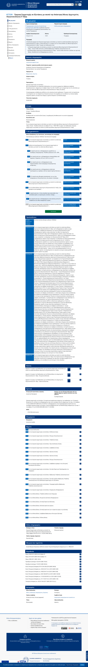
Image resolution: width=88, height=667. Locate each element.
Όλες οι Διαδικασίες (12, 620)
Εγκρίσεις (45, 592)
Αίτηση (10, 26)
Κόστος (10, 34)
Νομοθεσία (11, 50)
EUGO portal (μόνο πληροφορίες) (62, 26)
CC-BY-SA (66, 620)
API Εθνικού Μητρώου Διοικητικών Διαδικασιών (44, 653)
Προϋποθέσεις (12, 31)
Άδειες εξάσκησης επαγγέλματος (34, 592)
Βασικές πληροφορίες (14, 23)
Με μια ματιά (12, 20)
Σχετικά (11, 36)
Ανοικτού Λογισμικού (71, 617)
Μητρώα (11, 47)
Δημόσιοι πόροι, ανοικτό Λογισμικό (38, 627)
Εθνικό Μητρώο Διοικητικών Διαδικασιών (33, 5)
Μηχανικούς (29, 74)
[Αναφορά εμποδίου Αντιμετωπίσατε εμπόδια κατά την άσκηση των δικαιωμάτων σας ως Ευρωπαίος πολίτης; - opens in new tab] (25, 639)
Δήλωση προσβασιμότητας (37, 625)
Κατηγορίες (11, 53)
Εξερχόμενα (12, 39)
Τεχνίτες (35, 74)
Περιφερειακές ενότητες (32, 26)
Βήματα (10, 42)
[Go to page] (72, 4)
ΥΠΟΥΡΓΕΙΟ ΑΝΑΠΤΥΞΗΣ (32, 62)
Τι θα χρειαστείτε (13, 28)
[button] (72, 664)
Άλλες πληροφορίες (14, 45)
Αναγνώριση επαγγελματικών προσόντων (64, 597)
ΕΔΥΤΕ (61, 617)
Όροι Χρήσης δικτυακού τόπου (37, 623)
